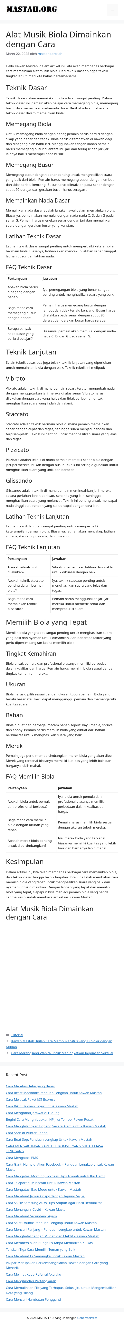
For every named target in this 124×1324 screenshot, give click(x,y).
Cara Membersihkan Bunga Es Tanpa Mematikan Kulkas (49, 1242)
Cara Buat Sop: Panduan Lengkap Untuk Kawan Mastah (49, 1139)
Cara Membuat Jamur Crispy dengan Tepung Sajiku (45, 1196)
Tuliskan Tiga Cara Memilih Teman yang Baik (40, 1249)
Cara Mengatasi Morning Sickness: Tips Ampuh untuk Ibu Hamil (55, 1176)
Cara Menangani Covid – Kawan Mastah (36, 1209)
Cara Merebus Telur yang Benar (30, 1086)
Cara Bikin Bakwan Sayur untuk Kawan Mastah (42, 1106)
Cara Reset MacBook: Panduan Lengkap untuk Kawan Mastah (54, 1092)
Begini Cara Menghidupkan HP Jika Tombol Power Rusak (49, 1119)
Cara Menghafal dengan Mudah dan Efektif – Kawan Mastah (52, 1236)
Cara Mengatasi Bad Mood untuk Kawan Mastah (43, 1189)
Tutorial (17, 1035)
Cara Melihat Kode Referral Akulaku (33, 1274)
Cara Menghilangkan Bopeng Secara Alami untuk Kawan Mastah (56, 1126)
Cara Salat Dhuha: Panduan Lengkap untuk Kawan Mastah (51, 1222)
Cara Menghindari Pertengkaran (31, 1281)
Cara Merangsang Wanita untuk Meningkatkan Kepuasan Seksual (62, 1053)
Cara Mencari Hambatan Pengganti (33, 1299)
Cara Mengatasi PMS (22, 1157)
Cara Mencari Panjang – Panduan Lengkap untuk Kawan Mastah (56, 1229)
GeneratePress (87, 1318)
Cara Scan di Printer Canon (27, 1132)
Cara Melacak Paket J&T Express (30, 1099)
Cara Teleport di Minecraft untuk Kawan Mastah (43, 1182)
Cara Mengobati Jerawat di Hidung (33, 1112)
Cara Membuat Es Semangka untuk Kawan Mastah (45, 1256)
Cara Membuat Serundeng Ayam (31, 1216)
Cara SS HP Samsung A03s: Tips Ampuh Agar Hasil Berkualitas (54, 1202)
